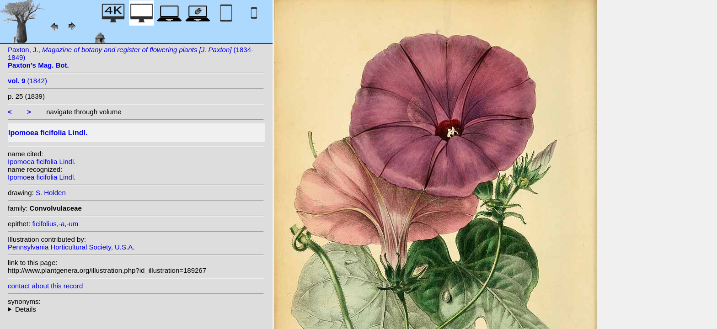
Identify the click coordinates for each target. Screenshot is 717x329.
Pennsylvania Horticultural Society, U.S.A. (71, 247)
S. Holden (51, 192)
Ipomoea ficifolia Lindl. (41, 161)
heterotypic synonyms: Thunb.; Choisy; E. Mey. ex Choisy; (136, 309)
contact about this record (45, 286)
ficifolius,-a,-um (55, 224)
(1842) (27, 81)
